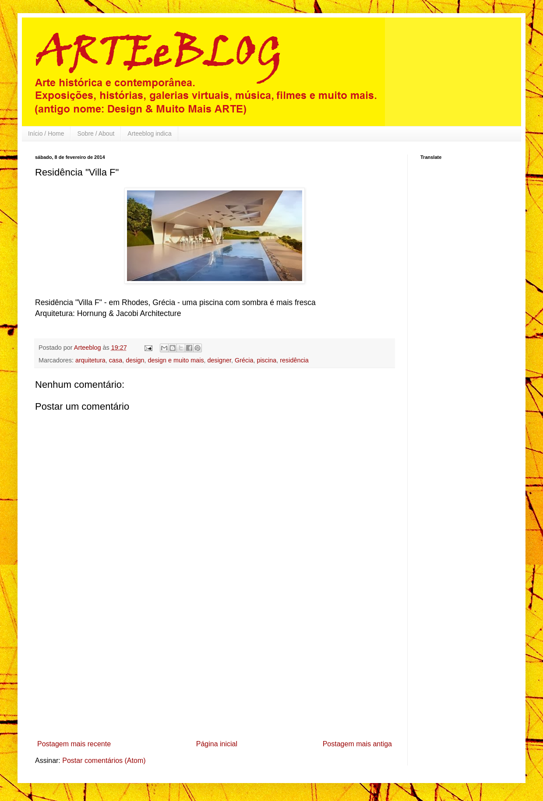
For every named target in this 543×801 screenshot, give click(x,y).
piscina (266, 360)
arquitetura (90, 360)
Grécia (244, 360)
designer (219, 360)
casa (115, 360)
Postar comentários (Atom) (103, 760)
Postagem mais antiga (357, 744)
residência (294, 360)
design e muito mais (176, 360)
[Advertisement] (214, 670)
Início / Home (46, 133)
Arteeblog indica (149, 133)
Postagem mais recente (74, 744)
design (135, 360)
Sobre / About (95, 133)
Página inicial (216, 744)
